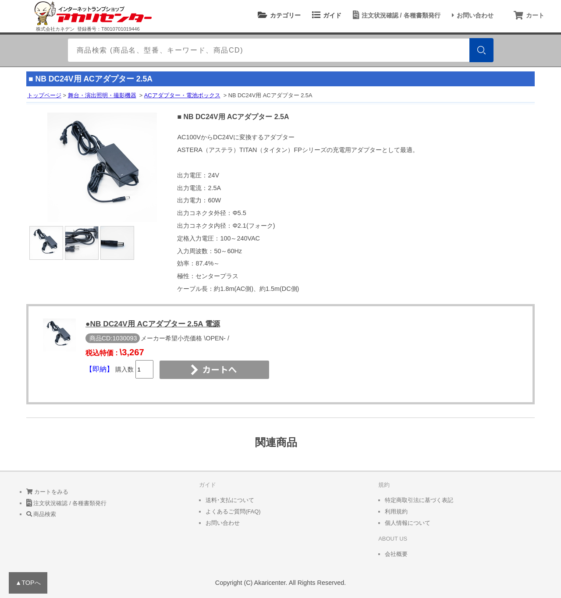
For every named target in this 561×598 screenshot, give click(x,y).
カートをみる (47, 491)
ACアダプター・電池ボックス (182, 95)
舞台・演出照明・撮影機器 (102, 95)
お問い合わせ (471, 15)
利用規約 (396, 511)
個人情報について (407, 523)
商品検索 (41, 514)
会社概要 (396, 554)
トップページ (44, 95)
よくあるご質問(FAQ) (233, 511)
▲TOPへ (28, 582)
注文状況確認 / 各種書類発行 (395, 15)
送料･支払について (230, 500)
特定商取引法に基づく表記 (419, 500)
